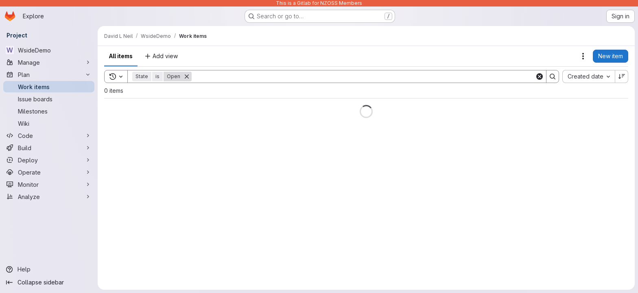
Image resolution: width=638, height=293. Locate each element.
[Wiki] (48, 123)
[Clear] (539, 76)
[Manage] (48, 62)
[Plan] (48, 74)
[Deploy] (48, 160)
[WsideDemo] (48, 50)
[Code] (48, 135)
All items (121, 55)
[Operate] (48, 172)
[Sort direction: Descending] (621, 76)
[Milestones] (48, 111)
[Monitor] (48, 184)
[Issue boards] (48, 99)
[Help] (48, 269)
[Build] (48, 147)
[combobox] (588, 76)
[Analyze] (48, 196)
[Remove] (187, 76)
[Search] (363, 76)
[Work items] (48, 86)
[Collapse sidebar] (48, 282)
